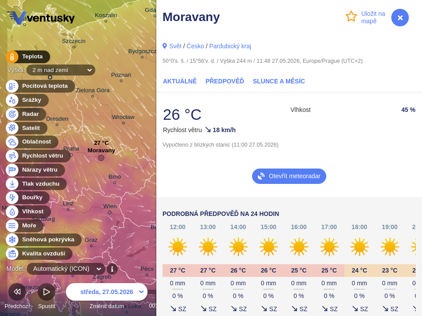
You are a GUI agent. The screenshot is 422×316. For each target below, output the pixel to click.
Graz (91, 241)
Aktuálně (180, 81)
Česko (195, 46)
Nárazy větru (35, 170)
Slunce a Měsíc (279, 81)
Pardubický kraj (230, 46)
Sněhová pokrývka (43, 239)
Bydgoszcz (142, 52)
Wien (110, 207)
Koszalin (106, 16)
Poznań (121, 76)
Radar (25, 114)
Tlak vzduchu (36, 184)
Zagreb (102, 278)
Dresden (57, 120)
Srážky (26, 100)
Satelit (26, 128)
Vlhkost (27, 211)
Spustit (46, 297)
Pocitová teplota (40, 86)
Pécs (147, 270)
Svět (175, 46)
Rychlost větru (37, 156)
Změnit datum (107, 297)
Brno (114, 178)
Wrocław (123, 118)
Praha (71, 150)
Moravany (101, 152)
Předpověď (225, 81)
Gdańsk (155, 11)
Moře (24, 225)
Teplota (27, 56)
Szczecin (74, 42)
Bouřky (27, 197)
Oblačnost (31, 142)
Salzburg (43, 220)
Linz (68, 204)
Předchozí (17, 297)
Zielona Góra (93, 91)
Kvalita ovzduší (38, 254)
